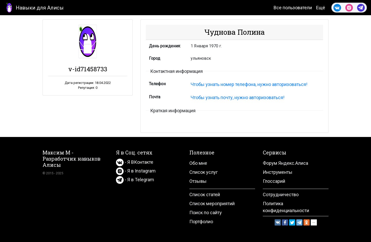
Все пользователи (293, 7)
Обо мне (198, 163)
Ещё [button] (320, 7)
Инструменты (277, 172)
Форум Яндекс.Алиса (285, 163)
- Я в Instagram (136, 171)
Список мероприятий (212, 203)
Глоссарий (274, 181)
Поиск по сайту (205, 212)
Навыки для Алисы (34, 7)
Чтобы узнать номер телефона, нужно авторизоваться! (249, 84)
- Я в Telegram (135, 179)
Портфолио (201, 221)
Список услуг (203, 172)
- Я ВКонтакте (134, 162)
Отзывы (198, 181)
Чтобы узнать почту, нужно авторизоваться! (237, 97)
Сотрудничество (281, 194)
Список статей (204, 194)
